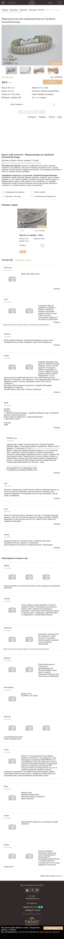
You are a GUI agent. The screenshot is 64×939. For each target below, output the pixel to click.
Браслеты (14, 10)
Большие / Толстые (36, 10)
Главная (5, 10)
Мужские (23, 10)
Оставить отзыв (23, 260)
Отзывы (22, 245)
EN (12, 3)
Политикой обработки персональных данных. (39, 932)
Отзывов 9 (32, 117)
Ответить (57, 289)
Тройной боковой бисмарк (51, 91)
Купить (22, 252)
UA (9, 3)
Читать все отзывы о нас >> (51, 876)
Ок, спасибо (53, 928)
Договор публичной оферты (32, 914)
